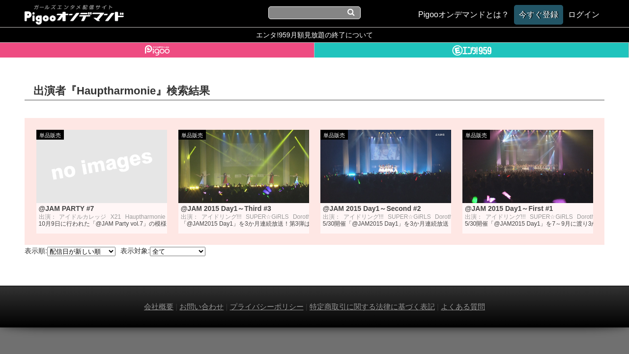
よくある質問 (463, 306)
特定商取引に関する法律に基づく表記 (372, 306)
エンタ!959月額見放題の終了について (314, 35)
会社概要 (158, 306)
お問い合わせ (201, 306)
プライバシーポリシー (267, 306)
